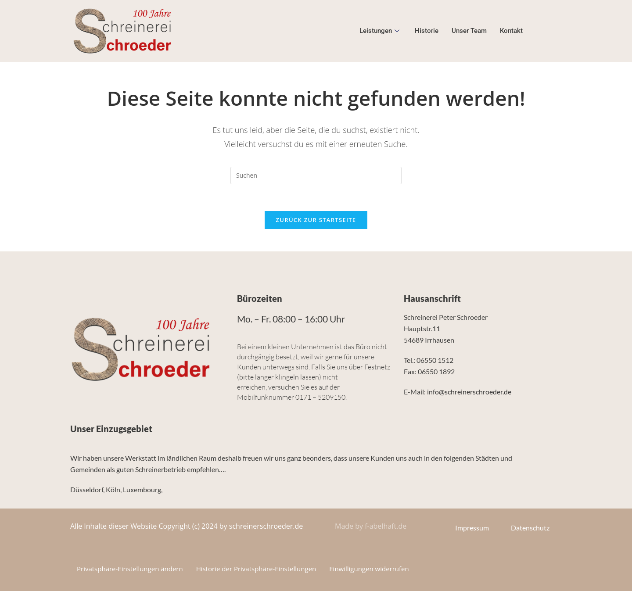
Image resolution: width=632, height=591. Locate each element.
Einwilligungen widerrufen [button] (369, 568)
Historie (426, 31)
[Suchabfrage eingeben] (316, 175)
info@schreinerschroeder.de (469, 391)
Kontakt (511, 31)
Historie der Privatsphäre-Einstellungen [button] (256, 568)
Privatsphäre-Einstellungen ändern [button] (130, 568)
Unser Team (469, 31)
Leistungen (380, 31)
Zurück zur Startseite (316, 220)
